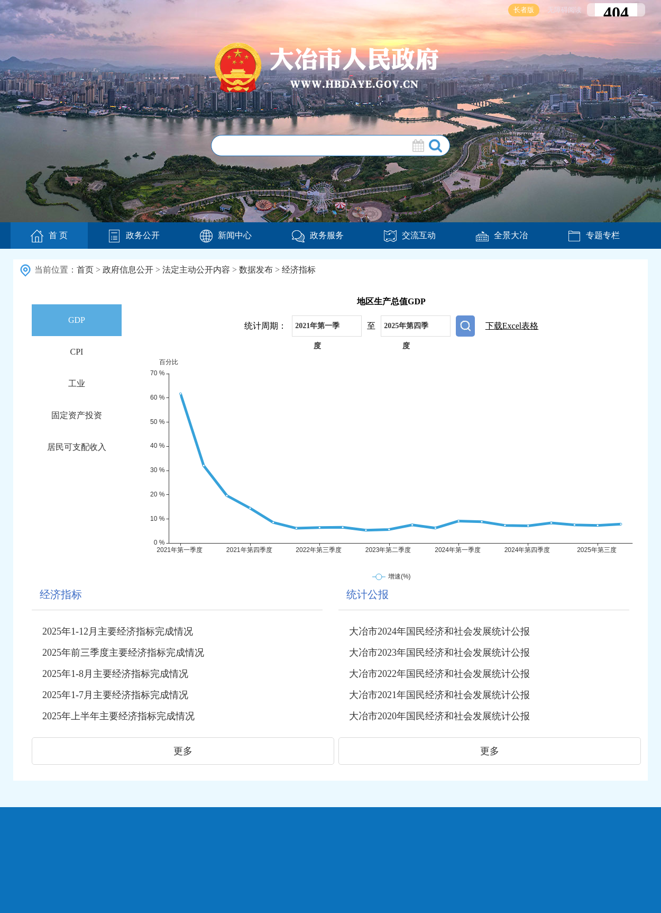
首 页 (49, 236)
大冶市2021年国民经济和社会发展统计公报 (439, 695)
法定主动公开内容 (196, 269)
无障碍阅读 (564, 10)
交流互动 (410, 235)
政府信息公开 (128, 269)
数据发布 (256, 269)
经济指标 (299, 269)
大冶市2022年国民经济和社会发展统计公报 (439, 673)
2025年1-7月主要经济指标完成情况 (115, 695)
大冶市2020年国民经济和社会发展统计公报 (439, 716)
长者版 (523, 10)
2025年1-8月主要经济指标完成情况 (115, 673)
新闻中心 (226, 235)
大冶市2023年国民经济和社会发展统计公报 (439, 652)
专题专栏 (594, 235)
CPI (77, 351)
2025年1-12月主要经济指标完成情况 (117, 631)
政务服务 (318, 235)
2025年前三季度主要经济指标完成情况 (123, 652)
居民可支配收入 (76, 446)
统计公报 (367, 594)
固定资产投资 (76, 415)
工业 (76, 383)
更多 (182, 751)
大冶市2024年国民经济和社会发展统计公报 (439, 631)
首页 (85, 269)
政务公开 (134, 235)
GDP (76, 319)
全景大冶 (502, 235)
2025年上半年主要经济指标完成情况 (118, 716)
